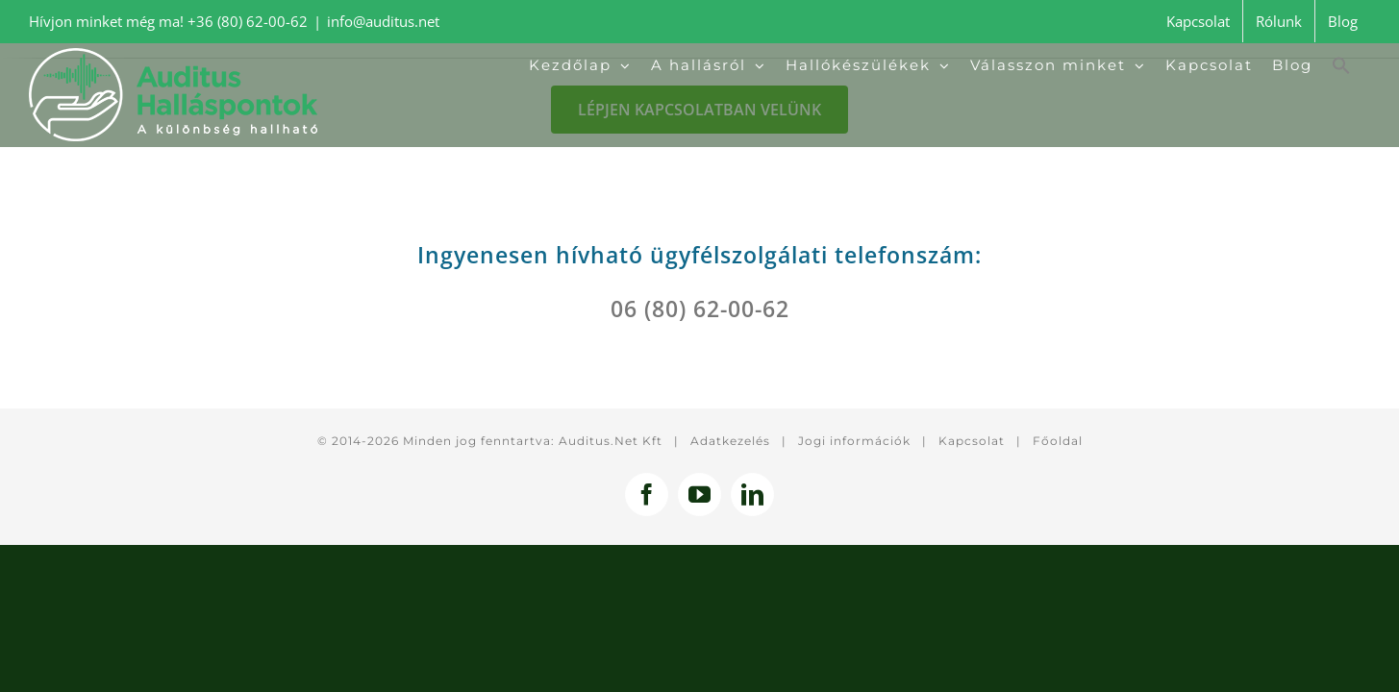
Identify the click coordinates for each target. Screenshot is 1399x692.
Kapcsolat (971, 440)
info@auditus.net (383, 21)
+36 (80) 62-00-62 (247, 21)
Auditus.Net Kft (610, 440)
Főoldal (1058, 440)
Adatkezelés (730, 440)
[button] (1360, 64)
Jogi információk (854, 440)
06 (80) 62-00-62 (700, 308)
